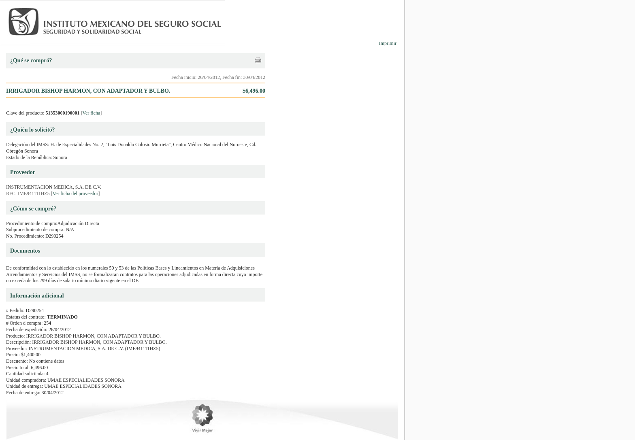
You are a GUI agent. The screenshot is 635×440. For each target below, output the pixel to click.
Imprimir (387, 43)
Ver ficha (91, 113)
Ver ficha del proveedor (75, 193)
